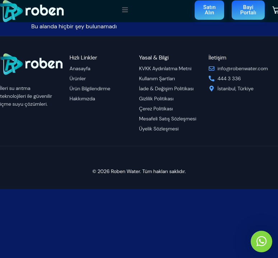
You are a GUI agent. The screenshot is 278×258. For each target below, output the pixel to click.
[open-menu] (125, 11)
